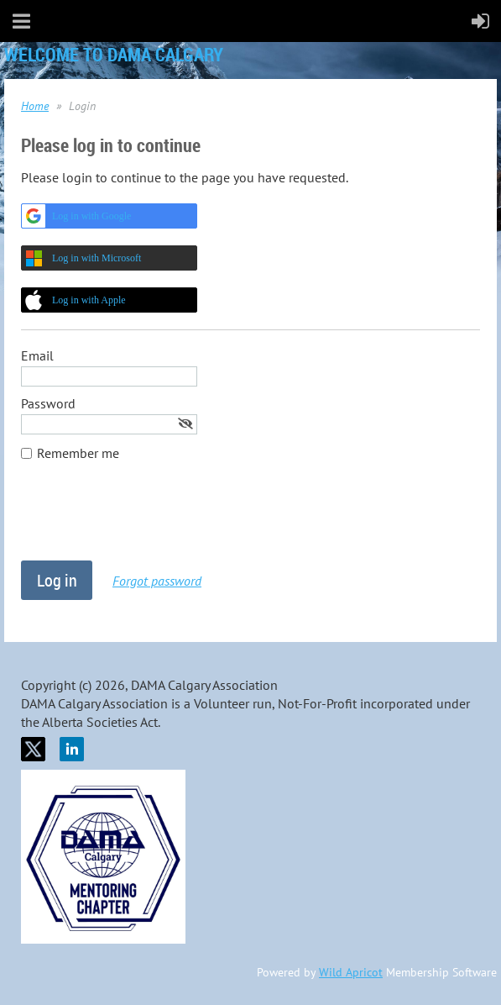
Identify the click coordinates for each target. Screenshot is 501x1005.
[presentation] (148, 519)
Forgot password (156, 580)
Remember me (78, 453)
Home (35, 105)
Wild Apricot (351, 972)
